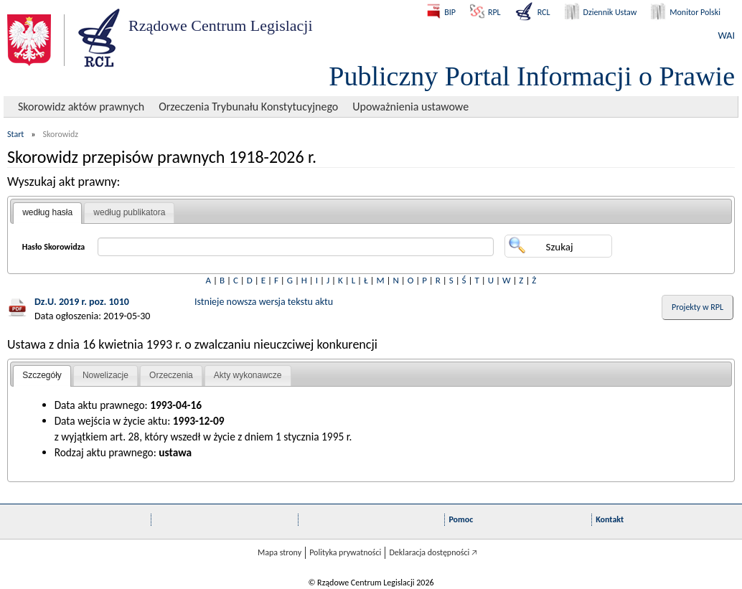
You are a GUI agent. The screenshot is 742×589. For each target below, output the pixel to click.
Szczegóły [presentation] (42, 375)
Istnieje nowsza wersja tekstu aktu (263, 302)
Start (15, 134)
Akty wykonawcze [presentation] (248, 375)
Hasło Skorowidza (53, 247)
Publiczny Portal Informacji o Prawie (532, 76)
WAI (726, 35)
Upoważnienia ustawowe (410, 106)
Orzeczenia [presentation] (171, 375)
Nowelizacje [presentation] (105, 375)
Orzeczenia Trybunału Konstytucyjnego (248, 106)
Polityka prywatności (345, 552)
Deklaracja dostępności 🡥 (433, 552)
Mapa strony (279, 552)
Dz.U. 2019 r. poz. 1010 (81, 302)
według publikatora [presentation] (129, 212)
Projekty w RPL (697, 307)
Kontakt (610, 519)
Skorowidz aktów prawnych (81, 106)
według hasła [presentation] (47, 212)
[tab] (47, 213)
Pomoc (461, 519)
